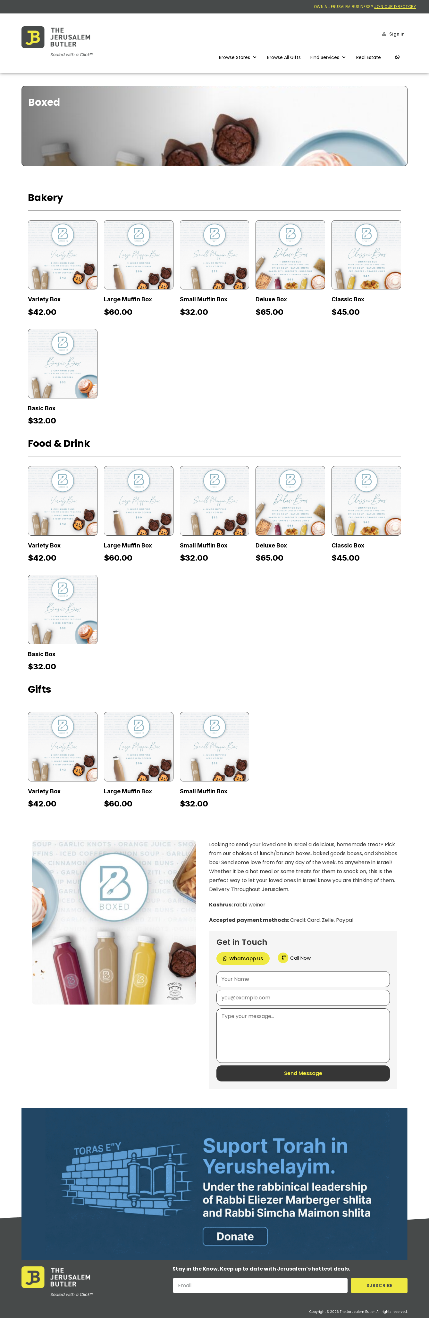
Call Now (300, 958)
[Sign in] (384, 34)
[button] (238, 57)
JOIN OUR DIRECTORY (395, 6)
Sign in (397, 34)
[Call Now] (283, 957)
